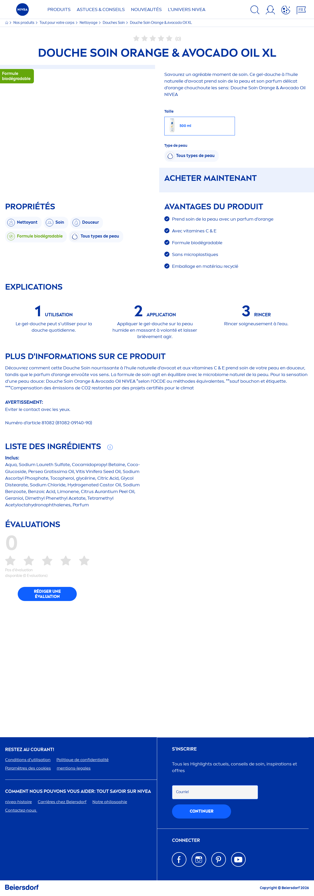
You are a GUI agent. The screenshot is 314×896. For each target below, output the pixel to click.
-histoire (18, 801)
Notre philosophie (109, 801)
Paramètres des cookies (28, 768)
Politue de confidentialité (82, 759)
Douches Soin (114, 23)
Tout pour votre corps (57, 23)
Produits (59, 9)
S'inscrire (184, 749)
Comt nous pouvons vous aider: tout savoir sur (78, 791)
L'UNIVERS (186, 9)
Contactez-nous (21, 810)
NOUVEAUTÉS (146, 9)
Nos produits (24, 23)
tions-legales (74, 768)
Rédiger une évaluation (47, 594)
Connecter (186, 840)
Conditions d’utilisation (28, 759)
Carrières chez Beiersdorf (62, 801)
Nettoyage (89, 23)
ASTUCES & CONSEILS (101, 9)
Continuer (201, 811)
